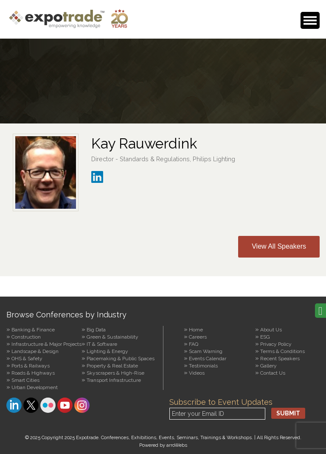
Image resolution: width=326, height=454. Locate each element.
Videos (197, 373)
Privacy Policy (276, 344)
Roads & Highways (33, 373)
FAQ (193, 344)
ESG (265, 337)
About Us (271, 330)
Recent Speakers (280, 359)
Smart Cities (25, 380)
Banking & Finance (33, 330)
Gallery (268, 366)
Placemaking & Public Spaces (121, 359)
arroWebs (176, 445)
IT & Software (102, 344)
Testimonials (203, 366)
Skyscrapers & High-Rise (115, 373)
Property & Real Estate (112, 366)
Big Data (96, 330)
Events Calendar (207, 359)
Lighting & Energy (107, 351)
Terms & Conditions (282, 351)
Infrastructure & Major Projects (46, 344)
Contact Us (272, 373)
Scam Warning (205, 351)
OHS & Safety (26, 359)
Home (196, 330)
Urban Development (34, 387)
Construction (26, 337)
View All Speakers (279, 246)
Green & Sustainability (112, 337)
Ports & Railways (30, 366)
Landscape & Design (35, 351)
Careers (198, 337)
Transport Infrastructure (114, 380)
